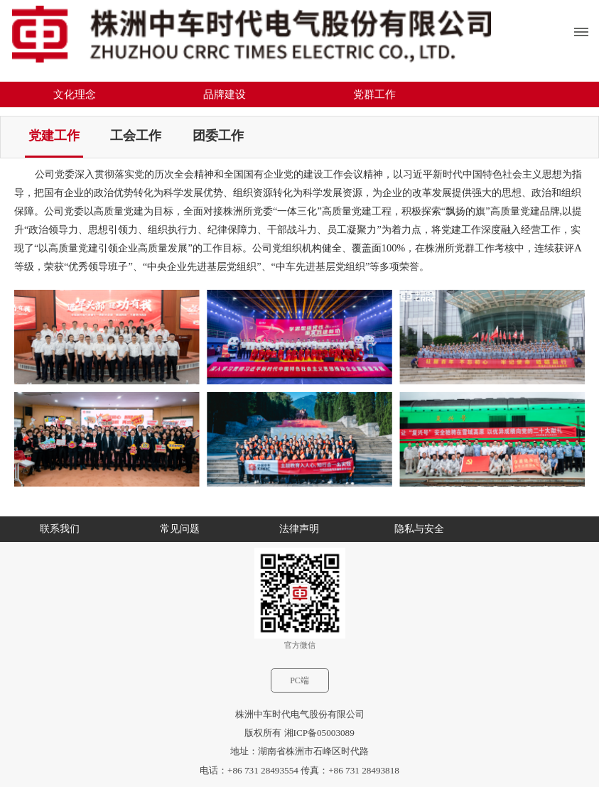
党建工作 (54, 136)
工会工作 (135, 136)
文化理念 (74, 94)
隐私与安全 (419, 528)
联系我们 (60, 528)
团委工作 (218, 136)
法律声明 (299, 528)
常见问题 (180, 528)
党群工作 (374, 94)
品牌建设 (224, 94)
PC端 (299, 680)
